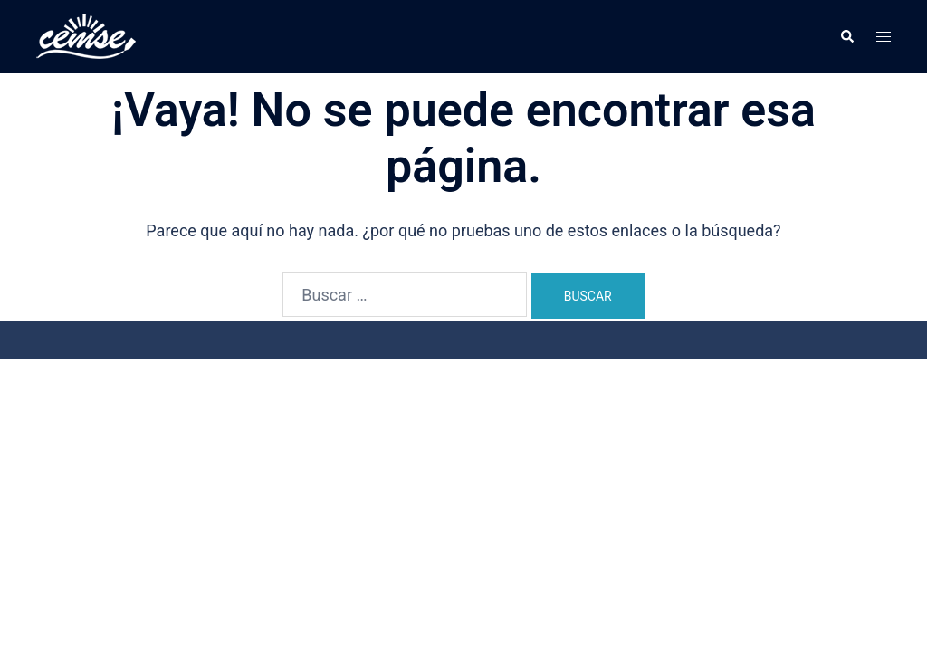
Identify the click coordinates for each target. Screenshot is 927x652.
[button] (846, 36)
